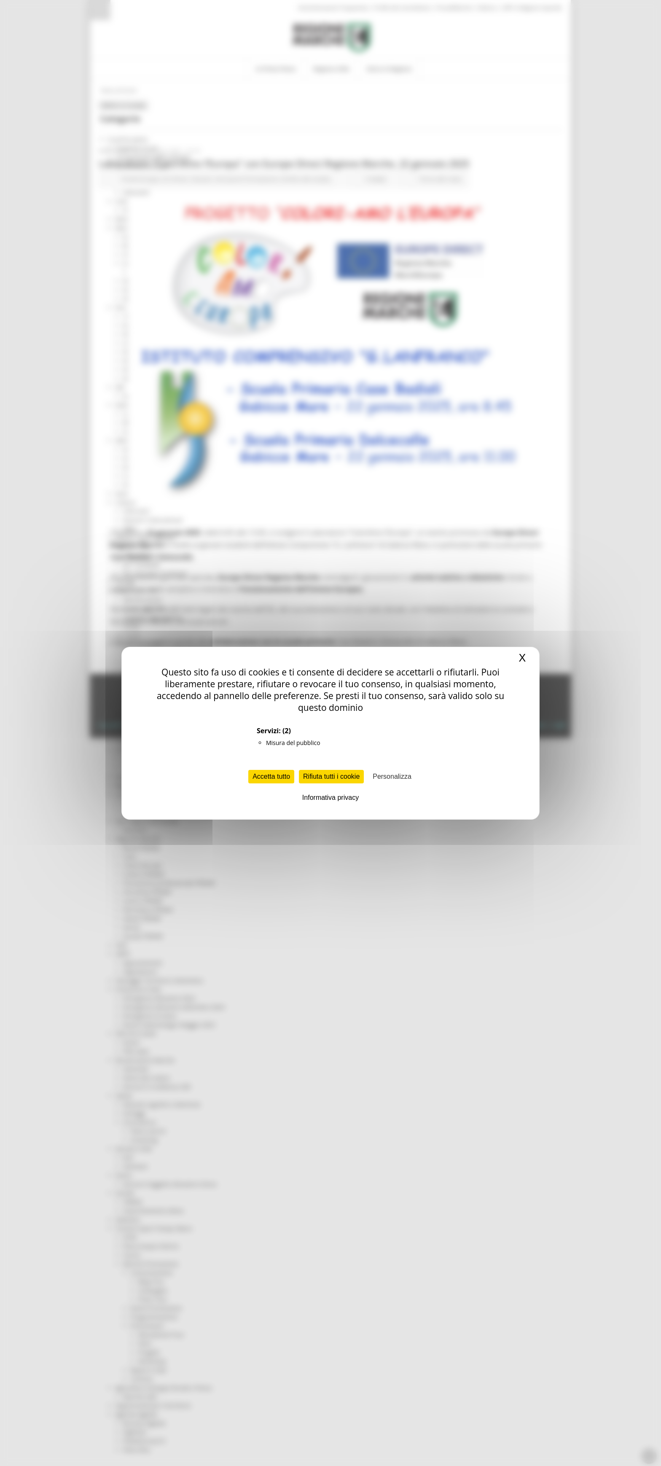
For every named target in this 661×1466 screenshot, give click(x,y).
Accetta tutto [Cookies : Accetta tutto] (271, 776)
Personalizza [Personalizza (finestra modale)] (392, 776)
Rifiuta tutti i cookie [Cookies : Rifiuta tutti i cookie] (331, 776)
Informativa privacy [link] (330, 797)
